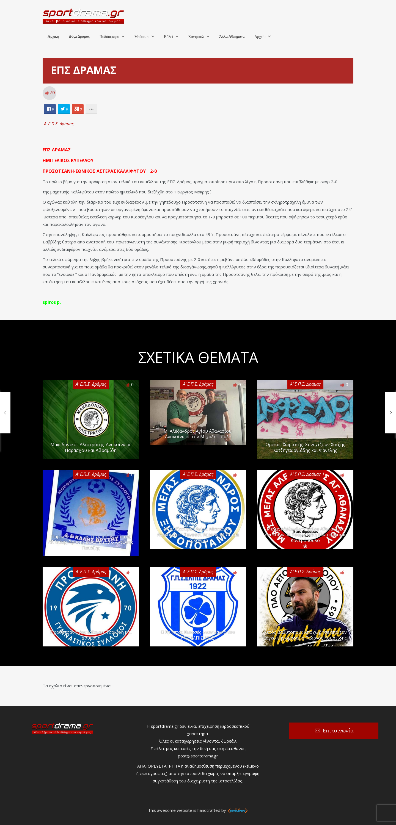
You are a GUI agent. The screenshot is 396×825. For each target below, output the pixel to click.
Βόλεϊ (168, 37)
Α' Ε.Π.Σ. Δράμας (59, 123)
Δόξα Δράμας (79, 36)
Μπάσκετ (141, 37)
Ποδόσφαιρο (109, 37)
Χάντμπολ (196, 37)
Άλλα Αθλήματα (231, 36)
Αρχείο (259, 37)
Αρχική (53, 36)
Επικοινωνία (338, 730)
